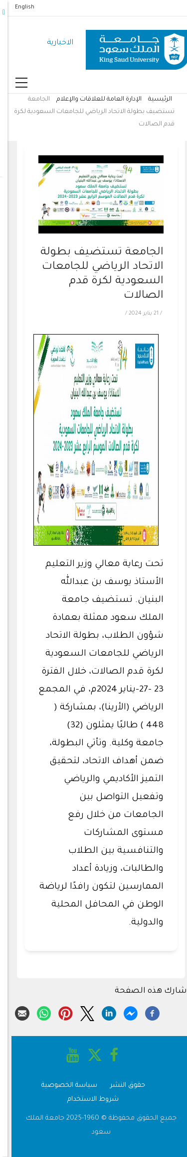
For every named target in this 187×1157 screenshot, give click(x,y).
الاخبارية (52, 43)
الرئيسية (153, 99)
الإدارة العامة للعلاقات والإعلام (91, 99)
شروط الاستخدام (85, 1099)
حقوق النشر (120, 1085)
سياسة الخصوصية (62, 1085)
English (17, 7)
